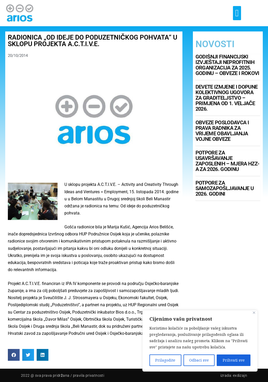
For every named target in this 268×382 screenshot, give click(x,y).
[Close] (254, 312)
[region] (200, 341)
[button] (237, 13)
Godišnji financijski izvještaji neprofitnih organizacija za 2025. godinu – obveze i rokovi (227, 64)
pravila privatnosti (88, 375)
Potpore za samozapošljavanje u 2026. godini (225, 188)
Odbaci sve (199, 360)
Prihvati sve (234, 360)
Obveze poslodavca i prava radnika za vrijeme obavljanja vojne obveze (222, 130)
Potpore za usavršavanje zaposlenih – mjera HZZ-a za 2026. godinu (227, 160)
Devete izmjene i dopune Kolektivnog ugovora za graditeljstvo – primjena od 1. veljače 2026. (227, 98)
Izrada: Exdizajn (233, 375)
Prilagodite (165, 360)
